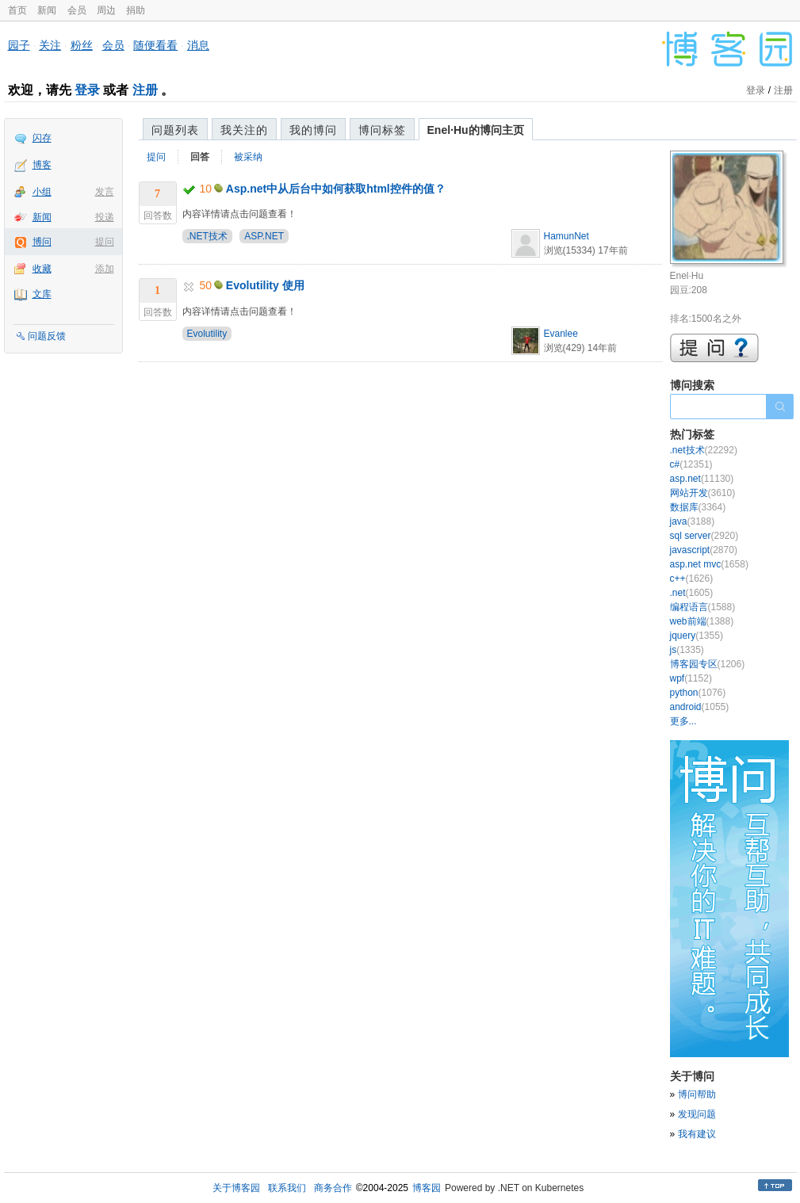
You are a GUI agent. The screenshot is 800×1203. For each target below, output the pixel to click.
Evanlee (561, 333)
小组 (42, 191)
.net (692, 592)
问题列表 (175, 130)
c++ (692, 578)
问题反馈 (47, 336)
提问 (104, 241)
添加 (104, 268)
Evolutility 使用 (265, 285)
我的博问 (313, 130)
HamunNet (566, 236)
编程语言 (703, 607)
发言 (104, 191)
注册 (145, 90)
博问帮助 (697, 1094)
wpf (691, 678)
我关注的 (244, 130)
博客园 (426, 1187)
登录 (87, 90)
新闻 (46, 10)
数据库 (698, 507)
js (687, 649)
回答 (199, 156)
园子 (19, 45)
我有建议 (697, 1134)
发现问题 (697, 1114)
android (699, 706)
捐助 (135, 10)
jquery (696, 635)
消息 (198, 45)
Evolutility (207, 333)
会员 (76, 10)
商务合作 (333, 1187)
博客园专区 (707, 664)
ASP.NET (264, 236)
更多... (683, 721)
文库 (42, 294)
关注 (50, 45)
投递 (104, 217)
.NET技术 (207, 236)
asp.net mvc (709, 564)
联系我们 (287, 1187)
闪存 (42, 137)
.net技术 (703, 450)
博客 (42, 164)
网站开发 (703, 492)
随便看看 (155, 45)
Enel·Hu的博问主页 (475, 130)
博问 (42, 241)
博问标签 (382, 130)
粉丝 (82, 45)
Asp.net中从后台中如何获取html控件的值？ (336, 188)
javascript (703, 550)
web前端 (702, 621)
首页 (17, 10)
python (698, 692)
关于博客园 (236, 1187)
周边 (106, 10)
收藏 (42, 268)
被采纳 (248, 156)
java (692, 521)
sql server (704, 535)
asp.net (702, 478)
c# (691, 464)
